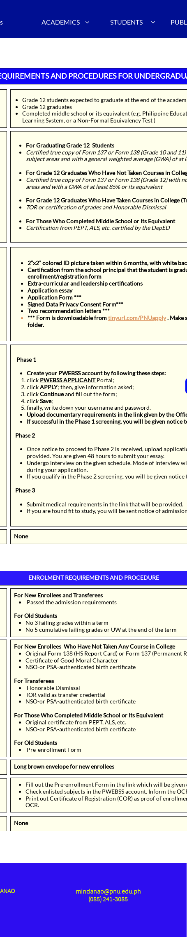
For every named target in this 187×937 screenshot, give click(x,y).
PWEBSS (51, 380)
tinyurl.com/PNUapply (137, 317)
